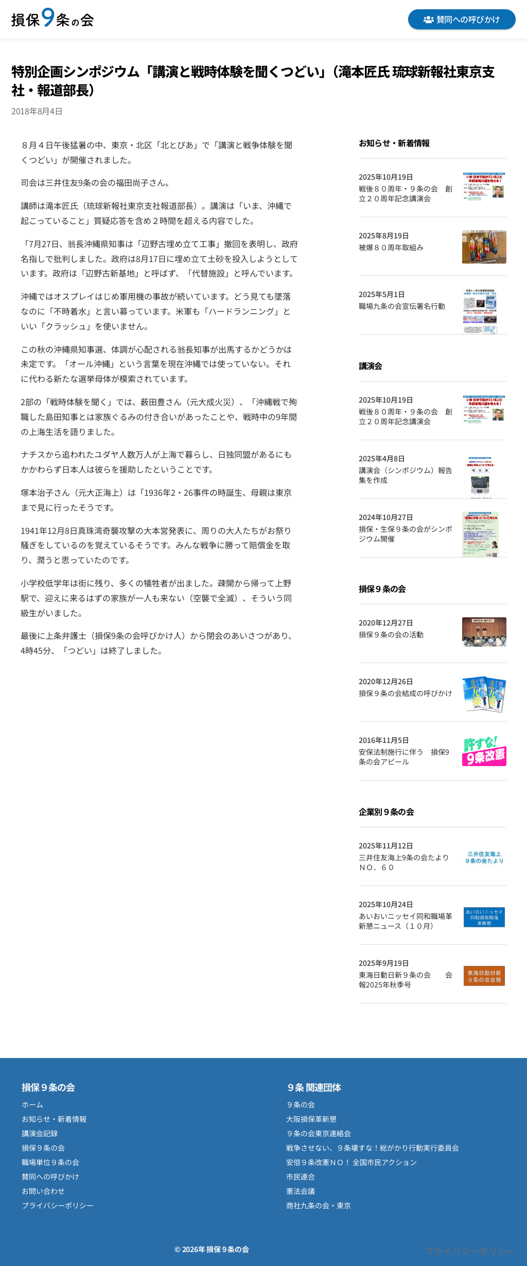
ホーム (32, 1104)
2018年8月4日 (37, 111)
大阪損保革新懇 (311, 1119)
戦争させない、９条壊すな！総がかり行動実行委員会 (372, 1147)
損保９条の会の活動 (391, 634)
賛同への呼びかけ (462, 19)
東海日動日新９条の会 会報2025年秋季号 (405, 980)
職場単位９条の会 (50, 1162)
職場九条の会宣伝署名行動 (402, 306)
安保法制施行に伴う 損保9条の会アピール (404, 757)
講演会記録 (40, 1133)
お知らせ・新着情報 (54, 1119)
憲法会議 (300, 1191)
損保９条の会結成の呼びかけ (405, 693)
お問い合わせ (43, 1191)
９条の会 (300, 1104)
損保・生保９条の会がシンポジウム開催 (405, 534)
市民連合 (300, 1176)
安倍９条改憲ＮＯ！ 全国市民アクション (351, 1162)
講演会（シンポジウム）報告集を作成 (405, 475)
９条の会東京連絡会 (318, 1133)
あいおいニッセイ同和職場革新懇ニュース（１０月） (405, 921)
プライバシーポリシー (58, 1205)
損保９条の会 (52, 19)
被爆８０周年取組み (391, 247)
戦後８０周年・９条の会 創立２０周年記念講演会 (405, 194)
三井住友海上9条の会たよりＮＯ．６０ (404, 863)
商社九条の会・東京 (318, 1205)
